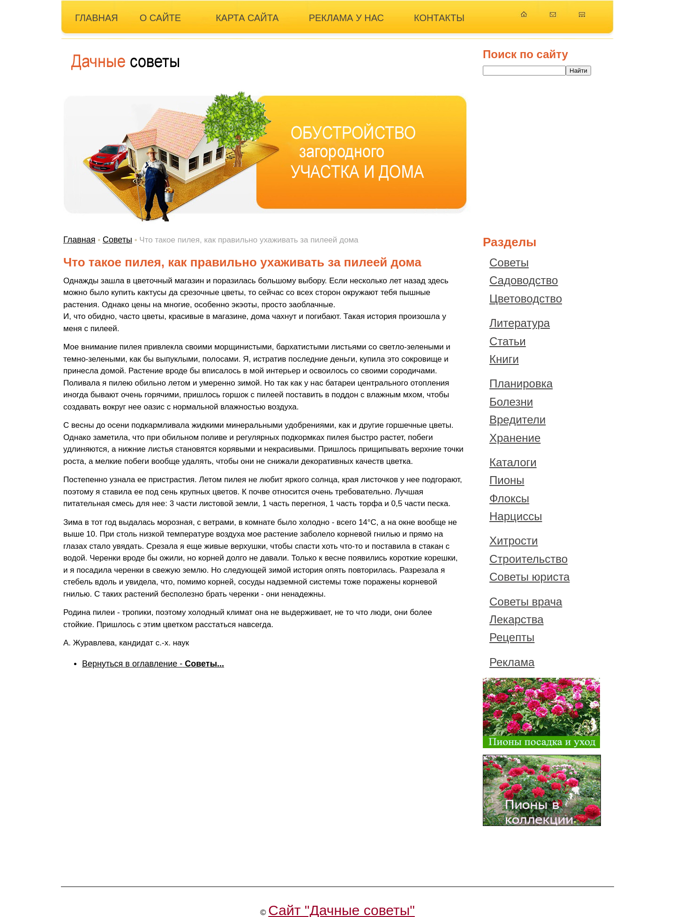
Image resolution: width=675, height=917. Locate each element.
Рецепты (511, 637)
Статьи (507, 341)
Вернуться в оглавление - (153, 663)
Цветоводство (525, 298)
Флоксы (509, 498)
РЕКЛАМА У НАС (346, 18)
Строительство (528, 559)
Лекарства (516, 619)
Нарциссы (515, 516)
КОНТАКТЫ (439, 18)
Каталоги (513, 462)
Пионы (507, 480)
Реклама (511, 662)
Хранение (514, 438)
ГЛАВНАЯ (96, 18)
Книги (504, 359)
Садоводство (523, 280)
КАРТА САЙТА (247, 18)
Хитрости (513, 540)
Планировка (521, 383)
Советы (117, 239)
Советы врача (525, 601)
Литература (519, 323)
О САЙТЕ (160, 18)
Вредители (517, 419)
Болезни (511, 401)
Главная (79, 239)
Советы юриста (529, 576)
